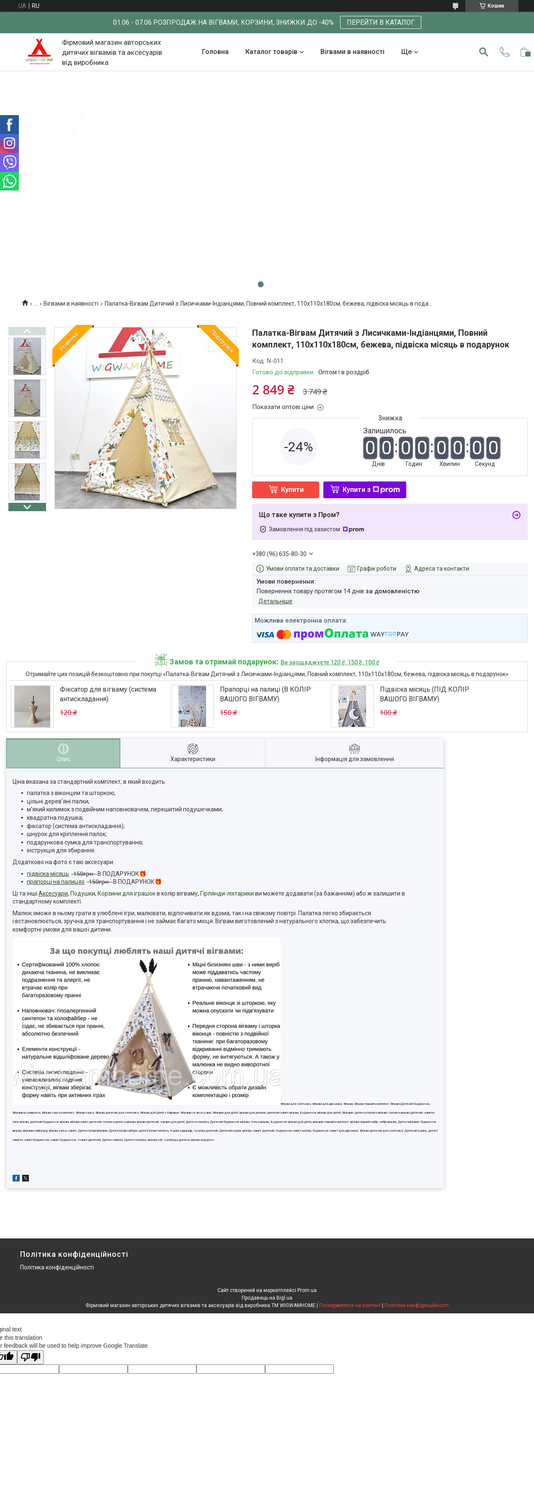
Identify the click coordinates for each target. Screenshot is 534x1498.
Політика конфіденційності (57, 1267)
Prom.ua (307, 1290)
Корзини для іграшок (126, 893)
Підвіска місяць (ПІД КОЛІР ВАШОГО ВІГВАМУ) (424, 694)
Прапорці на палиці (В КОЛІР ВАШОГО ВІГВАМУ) (265, 694)
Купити (292, 490)
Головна (215, 52)
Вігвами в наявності (352, 52)
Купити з (371, 490)
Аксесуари (53, 893)
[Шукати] (483, 52)
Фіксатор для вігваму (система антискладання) (108, 694)
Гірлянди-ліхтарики (227, 893)
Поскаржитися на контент (350, 1305)
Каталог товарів (271, 52)
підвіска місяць (48, 873)
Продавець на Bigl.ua (267, 1298)
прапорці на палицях (56, 881)
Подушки (82, 893)
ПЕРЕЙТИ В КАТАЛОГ (381, 22)
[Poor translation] (30, 1357)
